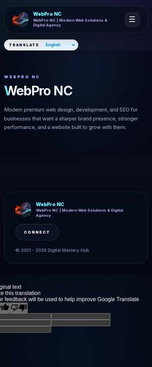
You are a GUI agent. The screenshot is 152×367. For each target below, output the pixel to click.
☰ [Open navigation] (132, 19)
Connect (37, 232)
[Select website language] (59, 45)
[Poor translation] (19, 308)
